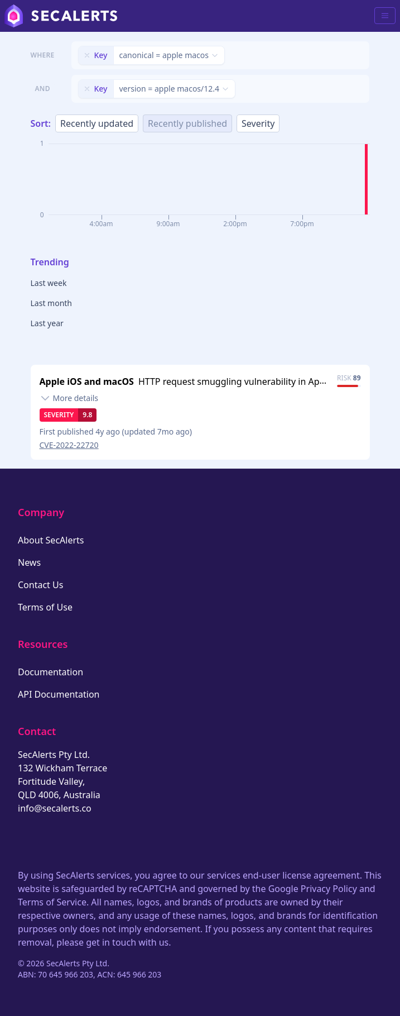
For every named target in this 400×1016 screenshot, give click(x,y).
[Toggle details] (69, 398)
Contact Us (40, 585)
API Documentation (59, 694)
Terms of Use (45, 607)
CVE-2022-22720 (69, 445)
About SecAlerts (51, 540)
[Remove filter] (87, 55)
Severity (258, 123)
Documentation (50, 672)
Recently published (187, 123)
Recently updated (96, 123)
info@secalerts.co (54, 808)
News (29, 562)
